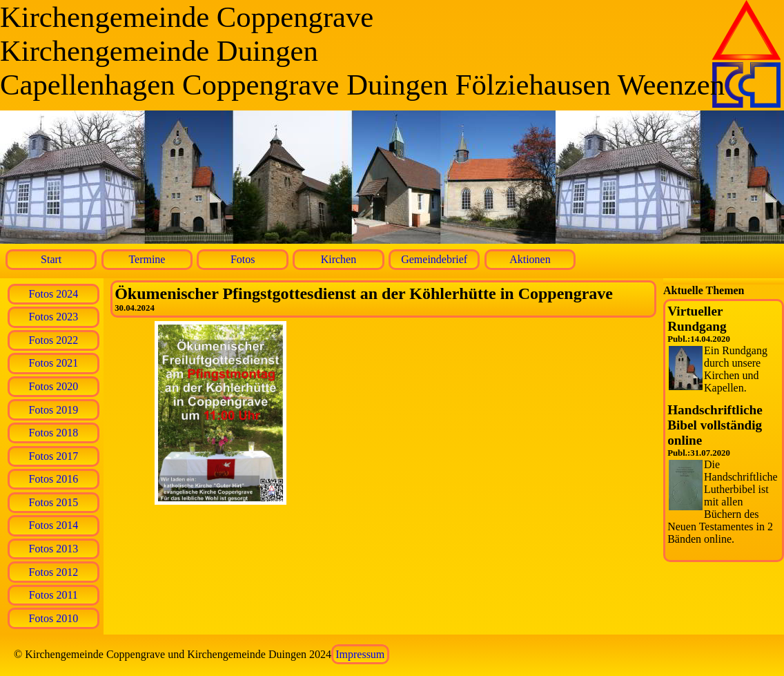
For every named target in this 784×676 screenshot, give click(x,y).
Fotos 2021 (54, 363)
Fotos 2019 (54, 410)
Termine (146, 259)
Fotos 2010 (54, 618)
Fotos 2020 (54, 386)
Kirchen (339, 259)
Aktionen (530, 259)
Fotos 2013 (54, 548)
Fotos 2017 (54, 456)
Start (51, 259)
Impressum (359, 654)
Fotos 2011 (53, 595)
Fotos (243, 259)
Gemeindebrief (434, 259)
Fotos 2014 (54, 525)
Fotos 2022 (54, 340)
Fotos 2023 (54, 316)
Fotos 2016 (54, 479)
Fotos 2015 (54, 502)
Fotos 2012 (54, 572)
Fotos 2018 (54, 432)
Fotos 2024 (54, 294)
